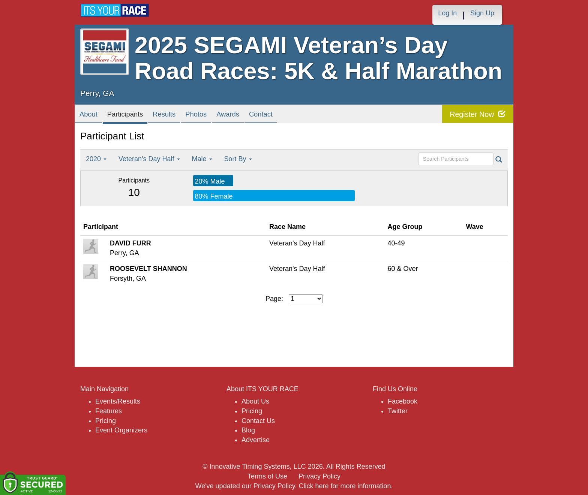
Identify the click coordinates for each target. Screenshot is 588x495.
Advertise (256, 440)
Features (108, 411)
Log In (447, 13)
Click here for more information (344, 486)
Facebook (402, 401)
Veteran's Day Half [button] (149, 159)
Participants (135, 115)
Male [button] (202, 159)
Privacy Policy (319, 476)
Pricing (105, 421)
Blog (248, 430)
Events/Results (117, 401)
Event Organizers (121, 430)
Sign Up (482, 13)
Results (181, 115)
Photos (219, 115)
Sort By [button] (238, 159)
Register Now (477, 114)
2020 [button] (96, 159)
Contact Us (258, 421)
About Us (255, 401)
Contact (297, 115)
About (91, 115)
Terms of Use (267, 476)
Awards (258, 115)
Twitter (398, 411)
